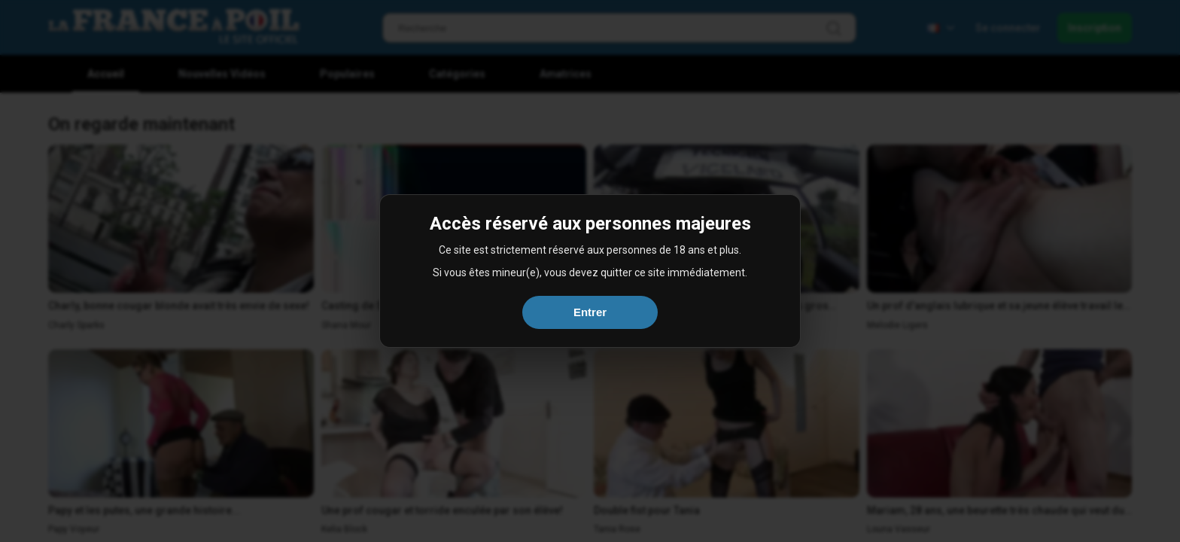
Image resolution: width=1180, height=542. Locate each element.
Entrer (590, 312)
